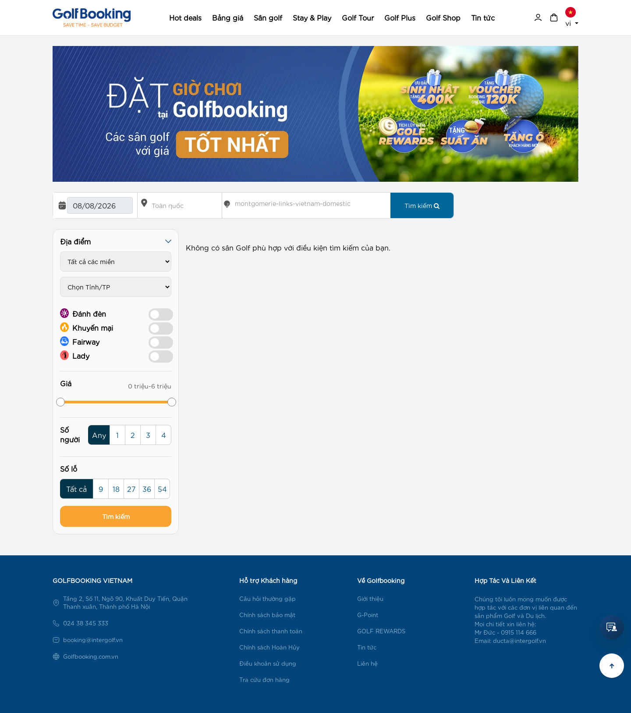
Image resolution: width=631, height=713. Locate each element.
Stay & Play (312, 17)
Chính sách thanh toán (270, 631)
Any (99, 434)
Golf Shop (443, 17)
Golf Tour (358, 17)
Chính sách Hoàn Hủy (269, 647)
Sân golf (268, 17)
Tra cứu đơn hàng (264, 679)
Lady (74, 355)
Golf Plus (399, 17)
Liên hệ (367, 663)
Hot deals (185, 17)
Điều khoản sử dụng (267, 663)
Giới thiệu (370, 598)
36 (146, 488)
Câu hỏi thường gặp (267, 598)
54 (162, 488)
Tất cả (76, 488)
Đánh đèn (83, 313)
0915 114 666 (518, 632)
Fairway (79, 341)
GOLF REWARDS (381, 631)
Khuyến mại (86, 327)
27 (131, 488)
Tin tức (483, 17)
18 (116, 488)
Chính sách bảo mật (267, 614)
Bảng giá (227, 17)
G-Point (367, 614)
